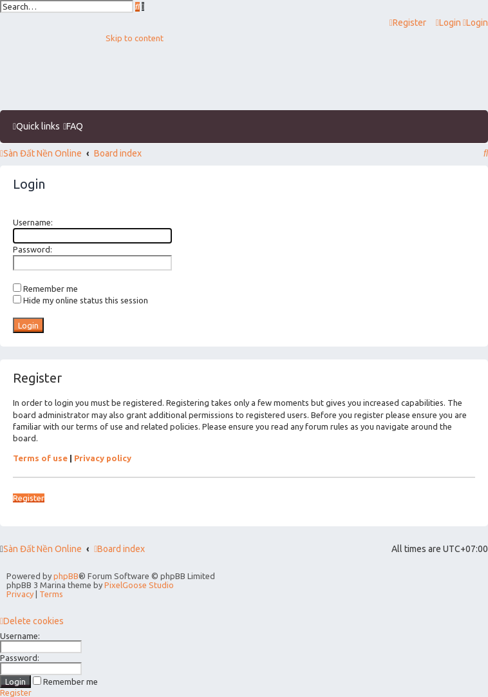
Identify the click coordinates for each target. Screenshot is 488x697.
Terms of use (40, 458)
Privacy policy (102, 458)
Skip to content (135, 38)
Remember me (45, 288)
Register (28, 497)
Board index (119, 549)
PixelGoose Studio (139, 584)
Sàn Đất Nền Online (42, 549)
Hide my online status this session (80, 300)
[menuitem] (449, 22)
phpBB (66, 575)
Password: (32, 249)
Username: (33, 222)
